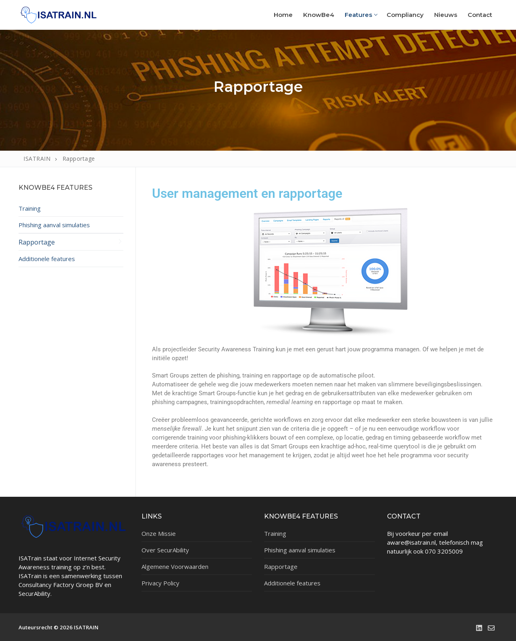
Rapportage (37, 242)
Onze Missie (158, 533)
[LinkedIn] (479, 628)
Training (30, 208)
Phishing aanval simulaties (54, 225)
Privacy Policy (160, 583)
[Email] (491, 628)
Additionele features (47, 259)
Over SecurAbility (165, 550)
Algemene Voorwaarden (174, 566)
